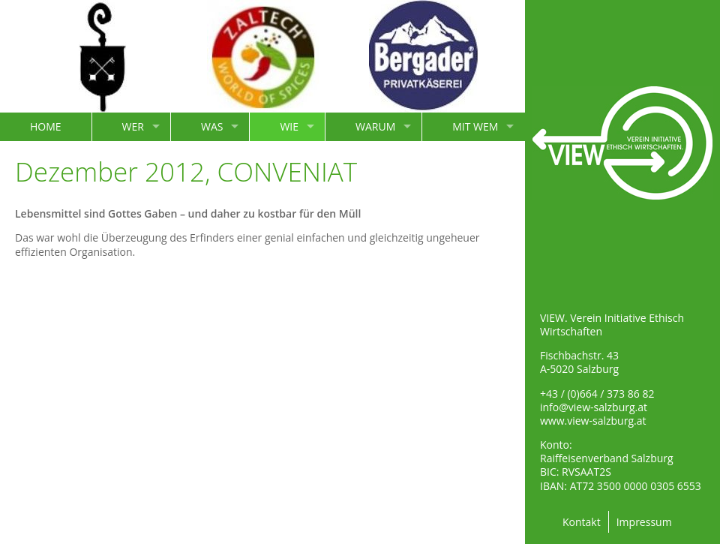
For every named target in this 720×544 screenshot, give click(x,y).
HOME (46, 126)
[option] (102, 56)
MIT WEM (475, 126)
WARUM (375, 126)
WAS (212, 126)
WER (133, 126)
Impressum (644, 522)
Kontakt (581, 522)
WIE (289, 126)
